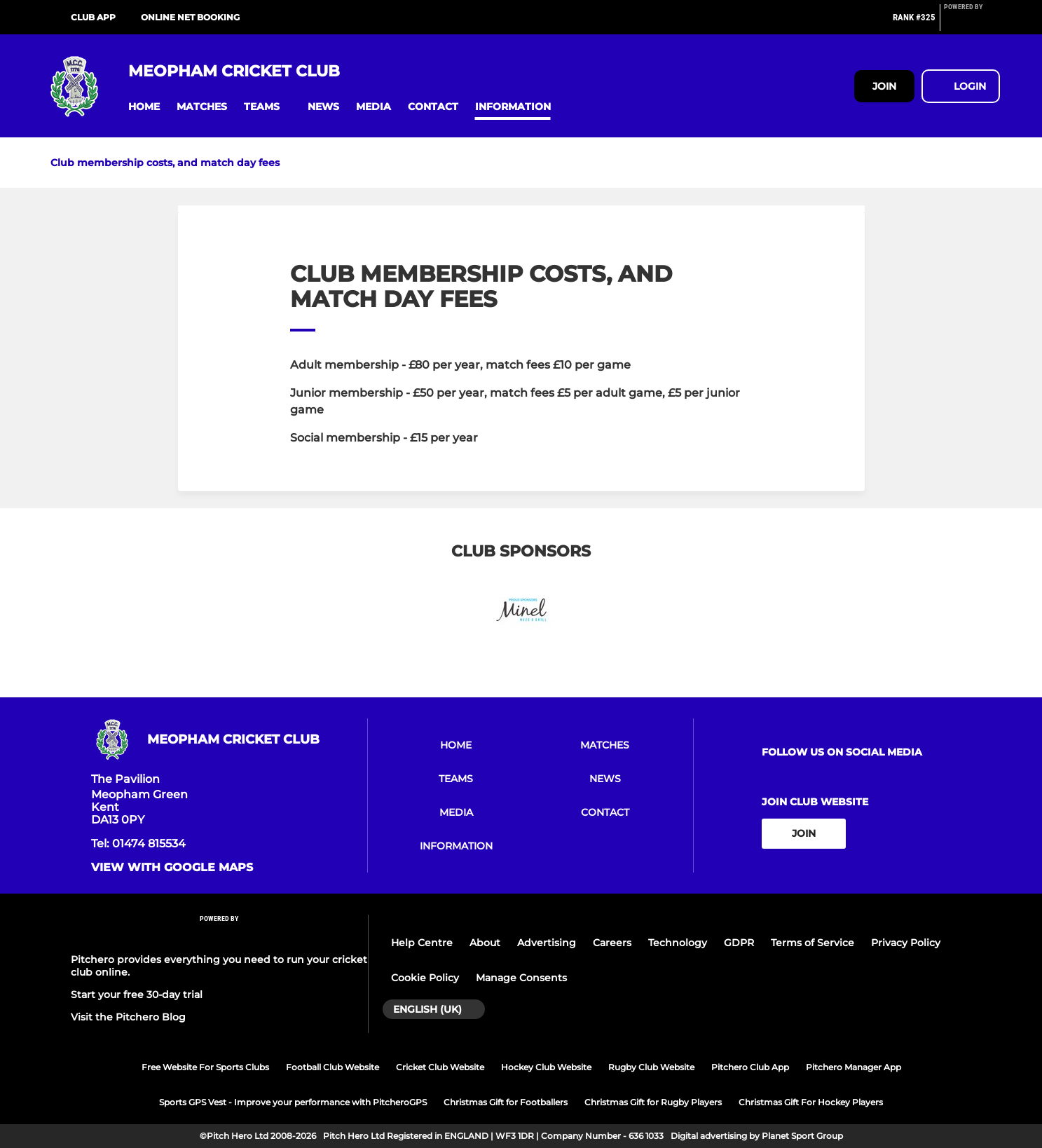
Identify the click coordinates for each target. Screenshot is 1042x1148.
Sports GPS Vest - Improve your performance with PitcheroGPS (293, 1102)
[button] (144, 107)
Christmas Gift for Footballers (506, 1102)
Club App (93, 17)
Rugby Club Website (651, 1067)
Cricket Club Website (440, 1067)
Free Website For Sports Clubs (205, 1067)
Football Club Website (332, 1067)
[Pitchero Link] (972, 23)
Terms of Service (812, 942)
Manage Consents (521, 977)
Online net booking (190, 17)
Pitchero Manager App (853, 1067)
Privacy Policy (905, 942)
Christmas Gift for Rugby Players (653, 1102)
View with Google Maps (172, 868)
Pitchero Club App (750, 1067)
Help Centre (422, 942)
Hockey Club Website (546, 1067)
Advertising (546, 942)
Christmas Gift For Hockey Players (811, 1102)
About (484, 942)
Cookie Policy (425, 977)
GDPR (739, 942)
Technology (677, 942)
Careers (612, 942)
